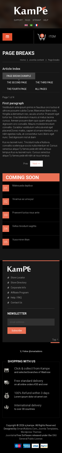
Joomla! (9, 435)
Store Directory (18, 282)
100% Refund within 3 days (31, 393)
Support (18, 20)
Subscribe (17, 330)
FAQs (27, 20)
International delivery (27, 405)
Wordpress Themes (31, 432)
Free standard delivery (28, 381)
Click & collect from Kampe (32, 368)
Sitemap (37, 20)
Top (54, 339)
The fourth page (17, 89)
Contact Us (16, 302)
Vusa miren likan (21, 239)
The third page (44, 82)
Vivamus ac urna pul (22, 199)
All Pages (41, 89)
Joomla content (36, 60)
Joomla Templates (48, 428)
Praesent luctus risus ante (26, 212)
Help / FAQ (16, 297)
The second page (17, 82)
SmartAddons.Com (27, 428)
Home (23, 60)
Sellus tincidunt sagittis (24, 226)
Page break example (19, 76)
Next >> (36, 163)
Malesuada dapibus (22, 185)
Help (45, 20)
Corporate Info (18, 287)
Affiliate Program (20, 292)
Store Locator (18, 277)
